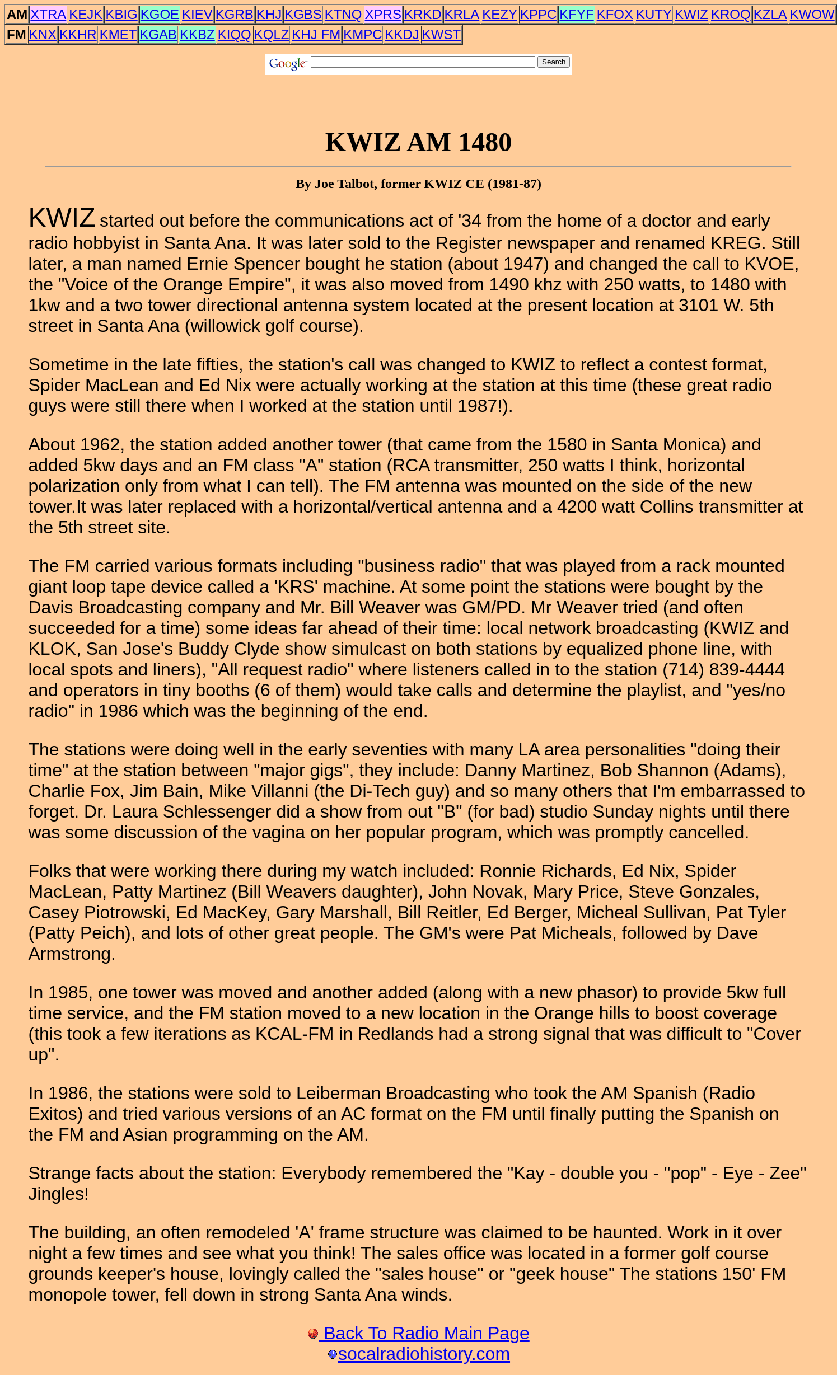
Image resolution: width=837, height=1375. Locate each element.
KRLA (462, 14)
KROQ (731, 14)
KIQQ (234, 34)
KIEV (197, 14)
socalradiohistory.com (418, 1354)
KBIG (121, 14)
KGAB (158, 34)
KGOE (160, 14)
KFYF (576, 14)
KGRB (235, 14)
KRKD (423, 14)
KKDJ (402, 34)
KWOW (812, 14)
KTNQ (343, 14)
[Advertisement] (419, 101)
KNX (43, 34)
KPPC (538, 14)
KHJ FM (316, 34)
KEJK (85, 14)
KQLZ (271, 34)
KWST (441, 34)
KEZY (499, 14)
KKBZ (197, 34)
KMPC (362, 34)
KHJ (269, 14)
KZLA (770, 14)
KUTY (654, 14)
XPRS (383, 14)
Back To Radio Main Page (418, 1333)
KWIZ (691, 14)
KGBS (303, 14)
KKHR (78, 34)
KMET (118, 34)
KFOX (615, 14)
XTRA (48, 14)
